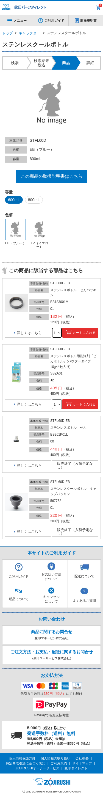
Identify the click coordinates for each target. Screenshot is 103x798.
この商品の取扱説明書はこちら (51, 176)
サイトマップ (82, 763)
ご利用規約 (59, 763)
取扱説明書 (88, 21)
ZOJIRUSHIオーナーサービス (37, 768)
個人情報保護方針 (22, 758)
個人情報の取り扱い (55, 758)
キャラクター (29, 33)
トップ (7, 33)
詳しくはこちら (29, 333)
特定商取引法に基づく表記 (25, 763)
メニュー (17, 21)
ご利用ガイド (54, 21)
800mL (34, 200)
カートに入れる (84, 333)
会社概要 (82, 758)
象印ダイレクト (76, 768)
